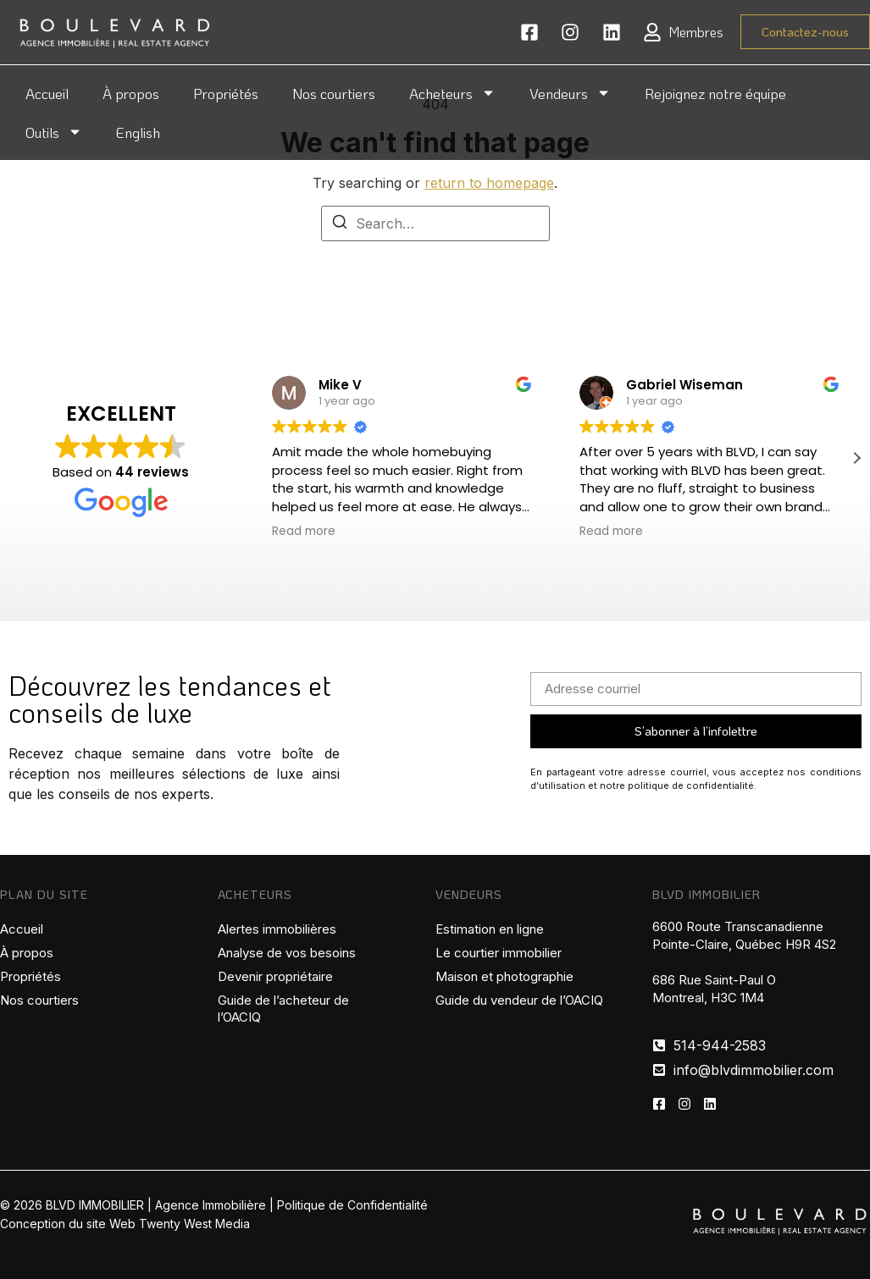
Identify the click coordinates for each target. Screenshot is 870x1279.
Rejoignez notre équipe (715, 93)
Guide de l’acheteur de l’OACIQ (283, 1008)
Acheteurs (452, 92)
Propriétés (225, 93)
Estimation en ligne (489, 929)
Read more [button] (303, 531)
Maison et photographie (504, 976)
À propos (131, 93)
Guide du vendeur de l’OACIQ (519, 1000)
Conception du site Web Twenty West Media (125, 1223)
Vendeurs (570, 92)
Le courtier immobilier (498, 953)
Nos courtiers (333, 93)
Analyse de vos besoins (287, 953)
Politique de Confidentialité (352, 1205)
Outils (53, 131)
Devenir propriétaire (275, 976)
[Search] (340, 224)
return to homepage (489, 182)
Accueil (47, 93)
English (138, 132)
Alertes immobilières (277, 929)
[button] (856, 458)
